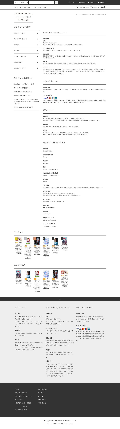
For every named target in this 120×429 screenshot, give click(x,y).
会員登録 (81, 2)
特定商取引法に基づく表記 (23, 403)
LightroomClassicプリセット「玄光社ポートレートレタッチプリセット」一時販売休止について (26, 101)
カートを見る (42, 399)
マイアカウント (42, 389)
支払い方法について (21, 393)
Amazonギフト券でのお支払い (23, 91)
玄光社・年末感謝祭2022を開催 (23, 107)
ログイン (90, 2)
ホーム (16, 7)
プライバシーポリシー (21, 406)
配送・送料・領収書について (23, 396)
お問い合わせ (94, 7)
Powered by (60, 423)
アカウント (72, 2)
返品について (19, 399)
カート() (101, 2)
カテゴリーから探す (25, 7)
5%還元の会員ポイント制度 (22, 95)
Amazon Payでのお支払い (21, 88)
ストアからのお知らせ (39, 7)
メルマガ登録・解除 (82, 7)
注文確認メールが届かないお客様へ (24, 84)
